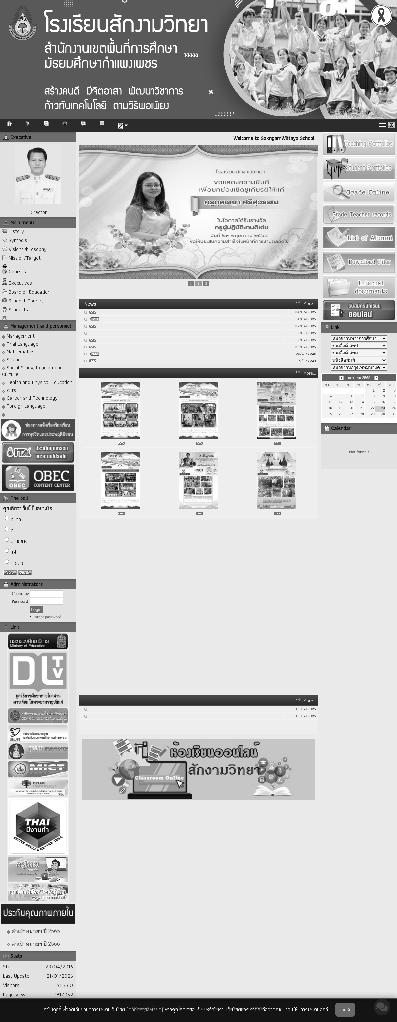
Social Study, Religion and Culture (32, 370)
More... (309, 303)
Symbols (18, 240)
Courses (17, 271)
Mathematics (18, 351)
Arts (9, 390)
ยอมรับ (345, 1009)
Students (18, 309)
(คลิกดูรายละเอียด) (145, 1009)
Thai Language (20, 343)
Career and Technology (30, 397)
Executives (20, 283)
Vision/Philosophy (28, 249)
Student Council (26, 301)
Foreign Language (23, 405)
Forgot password (46, 616)
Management (18, 335)
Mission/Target (25, 258)
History (16, 231)
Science (12, 359)
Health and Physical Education (37, 382)
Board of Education (29, 292)
